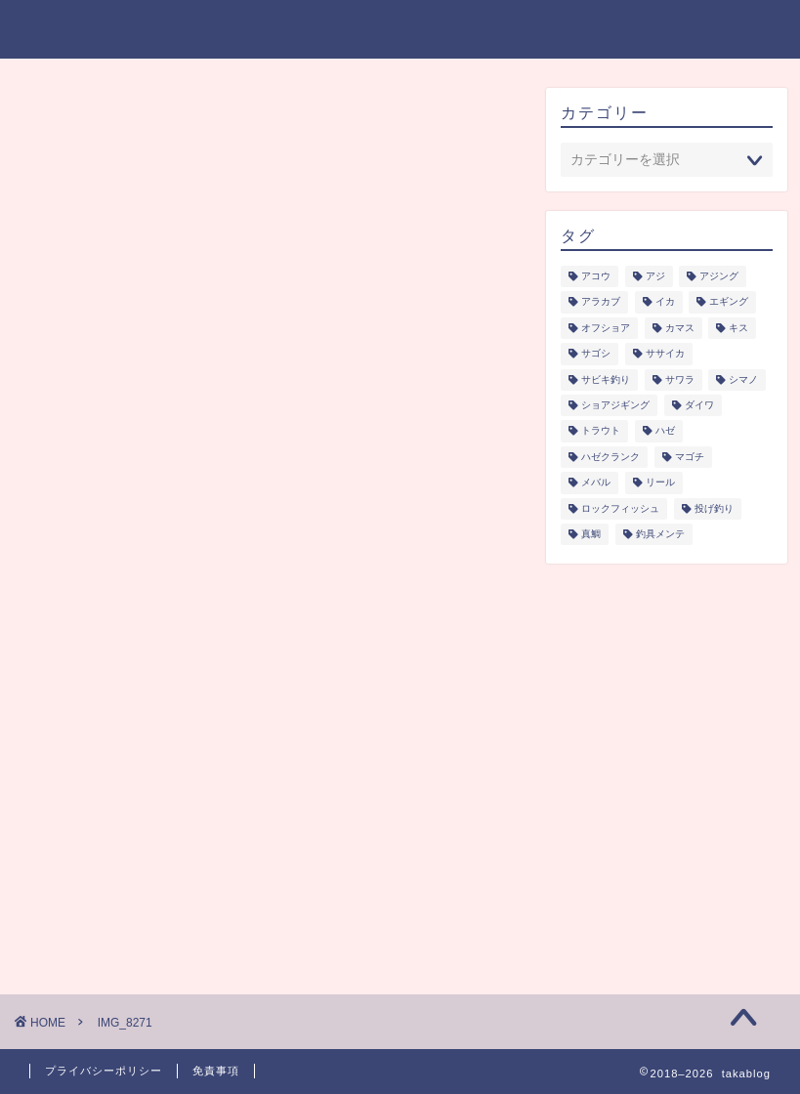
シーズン (352, 30)
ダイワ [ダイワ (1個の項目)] (699, 405)
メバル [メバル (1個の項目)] (596, 483)
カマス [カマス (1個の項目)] (680, 327)
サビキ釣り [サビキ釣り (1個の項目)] (605, 379)
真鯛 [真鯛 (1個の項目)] (591, 533)
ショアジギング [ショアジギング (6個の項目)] (615, 405)
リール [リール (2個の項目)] (660, 483)
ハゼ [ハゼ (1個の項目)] (665, 431)
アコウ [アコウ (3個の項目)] (596, 276)
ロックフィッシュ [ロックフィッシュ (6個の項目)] (620, 508)
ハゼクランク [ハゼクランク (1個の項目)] (610, 456)
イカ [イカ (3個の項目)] (665, 302)
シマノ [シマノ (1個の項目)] (743, 379)
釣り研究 (444, 30)
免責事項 (215, 1070)
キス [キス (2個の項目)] (738, 327)
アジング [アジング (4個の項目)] (718, 276)
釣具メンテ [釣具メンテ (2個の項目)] (660, 533)
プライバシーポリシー (644, 30)
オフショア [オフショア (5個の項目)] (605, 327)
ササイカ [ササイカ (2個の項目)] (665, 354)
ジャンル (258, 30)
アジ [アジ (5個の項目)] (655, 276)
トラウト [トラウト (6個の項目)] (600, 431)
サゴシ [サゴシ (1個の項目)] (596, 354)
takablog (75, 28)
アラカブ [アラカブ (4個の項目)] (600, 302)
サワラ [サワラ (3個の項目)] (680, 379)
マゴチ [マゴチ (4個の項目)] (689, 456)
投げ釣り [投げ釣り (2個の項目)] (714, 508)
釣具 (520, 30)
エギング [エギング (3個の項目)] (728, 302)
